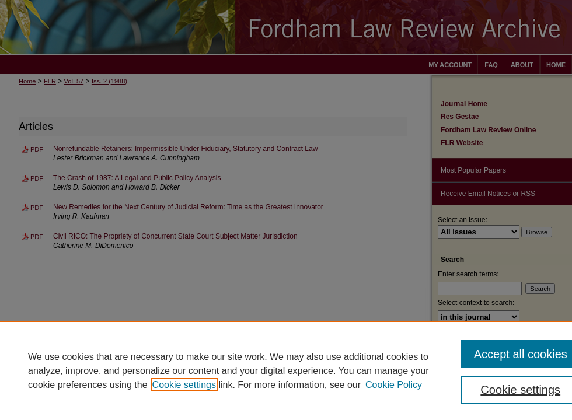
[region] (286, 370)
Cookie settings (184, 385)
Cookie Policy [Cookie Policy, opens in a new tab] (393, 385)
